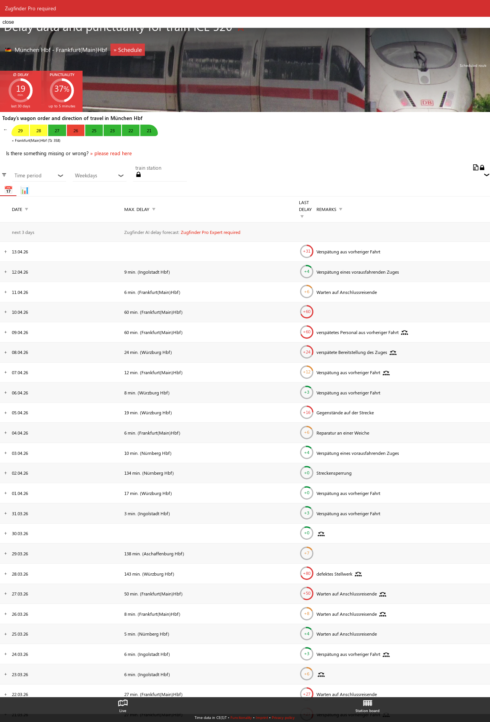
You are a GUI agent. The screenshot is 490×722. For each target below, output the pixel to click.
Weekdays (99, 175)
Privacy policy (283, 717)
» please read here (111, 153)
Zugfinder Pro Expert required (210, 232)
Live (122, 704)
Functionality (241, 717)
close (8, 22)
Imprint (262, 717)
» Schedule (128, 49)
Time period (39, 175)
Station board (367, 704)
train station (148, 167)
